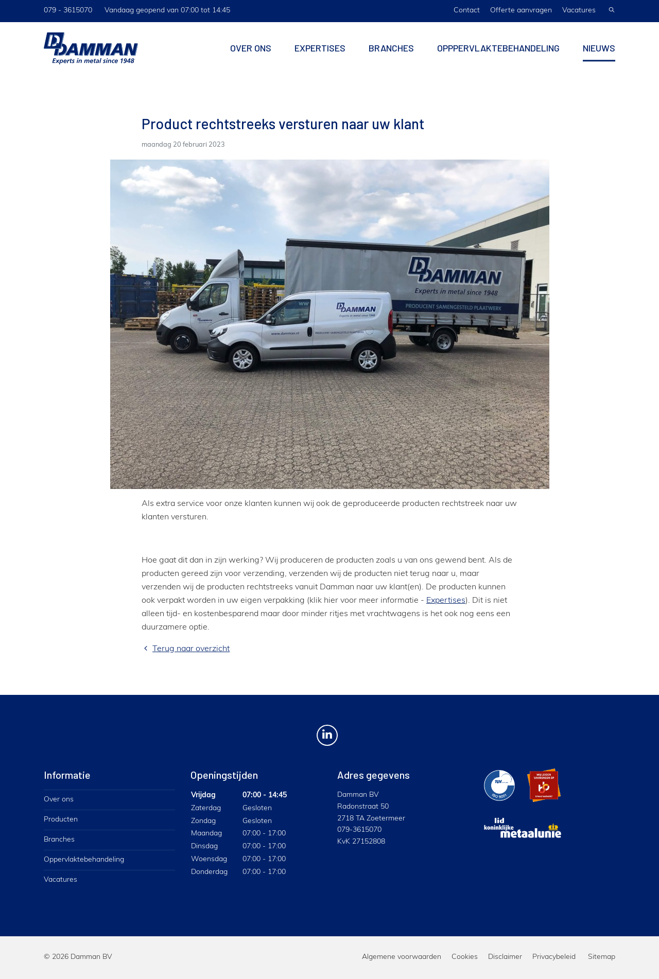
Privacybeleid (554, 957)
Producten (61, 820)
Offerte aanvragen (521, 10)
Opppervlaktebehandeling (498, 53)
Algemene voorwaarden (401, 957)
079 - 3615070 (68, 10)
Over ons (250, 53)
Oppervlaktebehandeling (84, 860)
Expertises (319, 53)
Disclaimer (505, 957)
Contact (467, 10)
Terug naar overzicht (186, 649)
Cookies (465, 957)
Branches (391, 53)
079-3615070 (359, 830)
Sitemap (601, 957)
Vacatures (579, 10)
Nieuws (599, 53)
